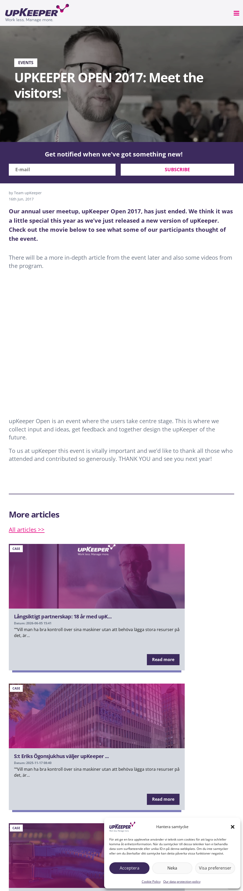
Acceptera (129, 868)
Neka (172, 868)
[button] (232, 826)
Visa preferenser (215, 868)
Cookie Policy (151, 881)
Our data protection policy (182, 881)
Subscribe (177, 169)
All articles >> (27, 529)
